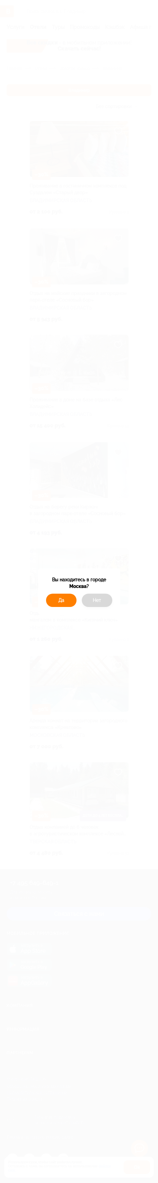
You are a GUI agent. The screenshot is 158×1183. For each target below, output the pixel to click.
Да (61, 600)
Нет (97, 600)
